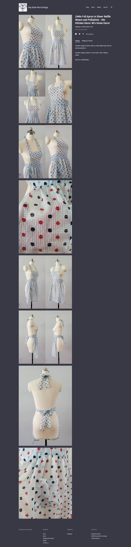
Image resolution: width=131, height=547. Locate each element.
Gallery (99, 7)
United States (86, 27)
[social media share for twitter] (80, 34)
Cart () (105, 7)
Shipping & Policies (87, 41)
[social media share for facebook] (76, 34)
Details (77, 41)
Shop (87, 7)
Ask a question (89, 34)
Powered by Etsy (95, 538)
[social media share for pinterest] (83, 34)
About (93, 7)
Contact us (45, 543)
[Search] (111, 7)
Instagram (69, 534)
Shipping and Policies (48, 538)
